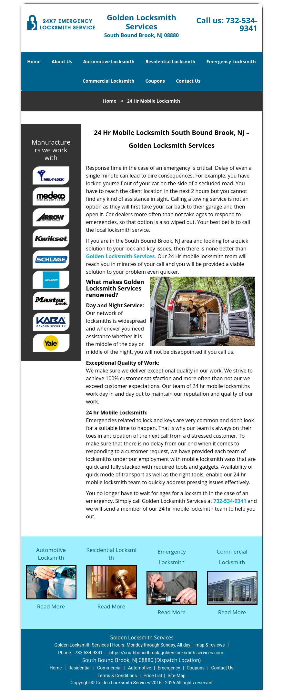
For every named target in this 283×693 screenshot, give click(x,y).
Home (33, 61)
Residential (79, 667)
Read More (51, 606)
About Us (62, 61)
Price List (153, 675)
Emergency (169, 667)
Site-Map (177, 675)
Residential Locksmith (171, 61)
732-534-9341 (242, 24)
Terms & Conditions (117, 675)
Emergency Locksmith (231, 61)
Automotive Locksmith (109, 61)
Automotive (139, 667)
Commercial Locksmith (108, 81)
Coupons (155, 81)
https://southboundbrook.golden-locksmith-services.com (166, 652)
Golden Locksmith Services (120, 256)
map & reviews (211, 644)
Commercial (109, 667)
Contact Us (188, 81)
